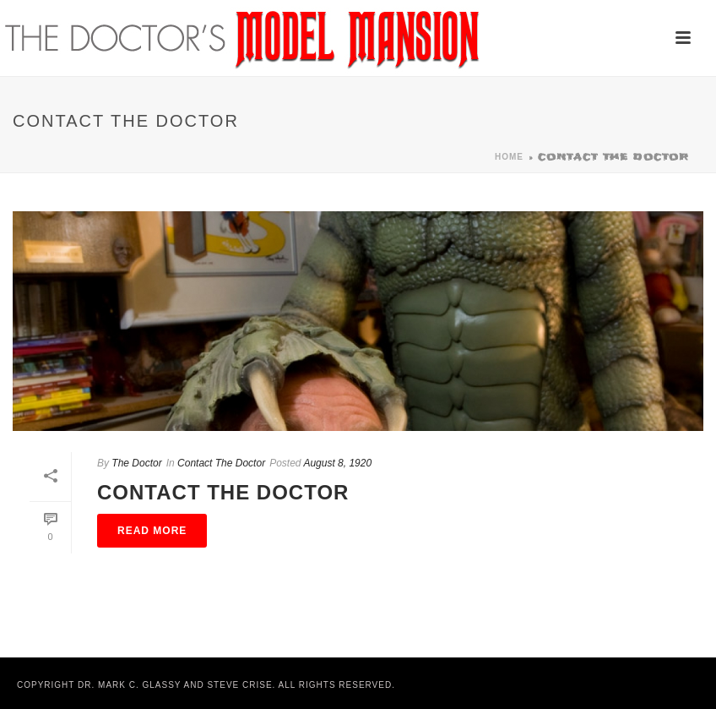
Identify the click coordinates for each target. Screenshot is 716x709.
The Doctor (136, 463)
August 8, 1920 (337, 463)
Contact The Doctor (221, 463)
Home (509, 156)
